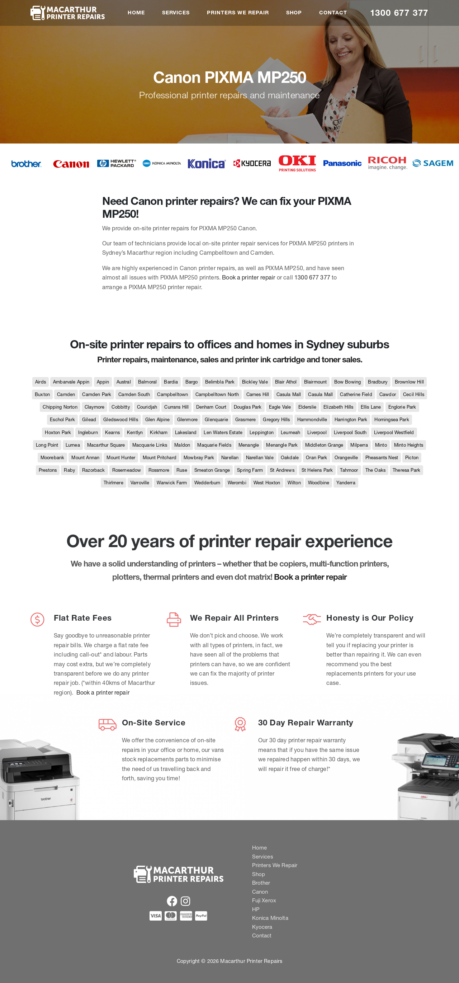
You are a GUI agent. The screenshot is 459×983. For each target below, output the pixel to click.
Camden (66, 394)
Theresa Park (406, 470)
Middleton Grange (324, 445)
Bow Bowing (347, 382)
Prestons (48, 470)
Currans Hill (176, 407)
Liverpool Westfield (394, 432)
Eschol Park (62, 419)
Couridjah (147, 407)
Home (136, 12)
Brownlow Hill (409, 382)
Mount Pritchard (159, 457)
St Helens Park (317, 470)
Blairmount (315, 382)
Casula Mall (288, 394)
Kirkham (158, 432)
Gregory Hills (276, 419)
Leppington (262, 432)
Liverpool (316, 432)
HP (256, 909)
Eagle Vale (280, 407)
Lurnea (73, 445)
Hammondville (312, 419)
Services (176, 12)
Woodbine (318, 482)
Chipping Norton (60, 407)
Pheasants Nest (381, 457)
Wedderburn (207, 482)
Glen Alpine (157, 419)
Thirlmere (113, 482)
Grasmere (245, 419)
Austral (124, 382)
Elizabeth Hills (338, 407)
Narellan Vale (260, 457)
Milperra (359, 445)
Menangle (248, 445)
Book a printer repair (248, 277)
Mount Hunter (121, 457)
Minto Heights (408, 445)
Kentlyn (135, 432)
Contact (333, 12)
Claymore (94, 407)
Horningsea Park (391, 419)
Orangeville (346, 457)
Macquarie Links (149, 445)
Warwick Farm (172, 482)
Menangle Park (282, 445)
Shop (294, 12)
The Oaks (375, 470)
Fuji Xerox (264, 900)
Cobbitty (120, 407)
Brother (261, 882)
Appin (103, 382)
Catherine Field (356, 394)
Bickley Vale (255, 382)
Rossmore (158, 470)
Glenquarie (216, 419)
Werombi (237, 482)
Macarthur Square (106, 445)
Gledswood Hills (120, 419)
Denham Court (211, 407)
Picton (411, 457)
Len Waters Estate (223, 432)
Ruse (181, 470)
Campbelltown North (217, 394)
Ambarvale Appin (71, 382)
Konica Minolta (270, 917)
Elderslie (307, 407)
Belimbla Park (220, 382)
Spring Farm (250, 470)
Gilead (89, 419)
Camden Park (96, 394)
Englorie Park (402, 407)
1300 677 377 (399, 13)
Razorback (93, 470)
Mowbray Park (199, 457)
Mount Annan (85, 457)
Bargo (191, 382)
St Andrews (282, 470)
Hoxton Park (58, 432)
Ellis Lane (371, 407)
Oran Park (316, 457)
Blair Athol (286, 382)
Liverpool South (350, 432)
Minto (381, 445)
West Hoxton (267, 482)
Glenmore (187, 419)
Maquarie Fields (214, 445)
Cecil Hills (413, 394)
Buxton (42, 394)
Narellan (229, 457)
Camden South (134, 394)
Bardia (171, 382)
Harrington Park (351, 419)
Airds (40, 382)
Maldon (182, 445)
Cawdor (387, 394)
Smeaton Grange (212, 470)
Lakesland (186, 432)
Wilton (294, 482)
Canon (260, 891)
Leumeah (290, 432)
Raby (69, 470)
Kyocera (262, 926)
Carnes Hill (257, 394)
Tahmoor (349, 470)
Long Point (47, 445)
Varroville (140, 482)
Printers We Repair (238, 12)
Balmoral (147, 382)
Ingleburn (88, 432)
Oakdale (290, 457)
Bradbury (377, 382)
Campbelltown (172, 394)
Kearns (112, 432)
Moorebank (52, 457)
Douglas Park (248, 407)
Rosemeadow (126, 470)
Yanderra (345, 482)
